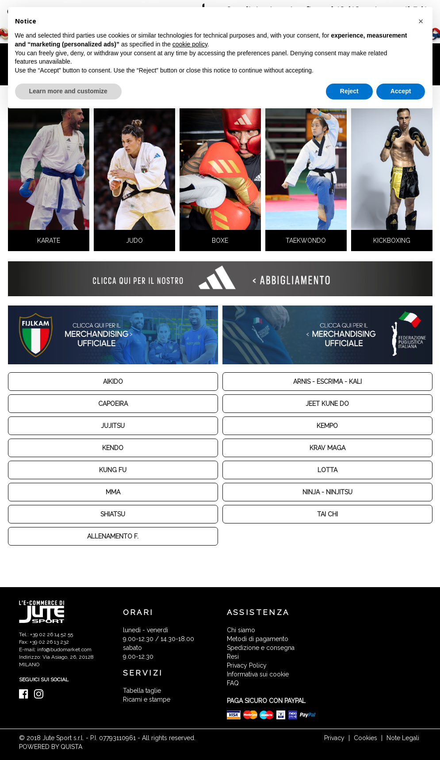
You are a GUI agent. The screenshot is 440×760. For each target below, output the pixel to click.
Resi (233, 656)
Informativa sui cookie (258, 674)
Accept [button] (400, 91)
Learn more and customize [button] (68, 91)
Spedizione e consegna (261, 647)
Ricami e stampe (146, 699)
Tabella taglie (142, 690)
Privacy (334, 737)
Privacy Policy (247, 665)
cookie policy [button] (189, 44)
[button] (421, 21)
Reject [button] (349, 91)
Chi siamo (241, 630)
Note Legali (402, 737)
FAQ (233, 683)
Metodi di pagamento (257, 638)
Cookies (365, 737)
